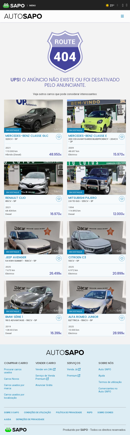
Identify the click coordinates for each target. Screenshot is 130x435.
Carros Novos (11, 379)
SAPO (84, 429)
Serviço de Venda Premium (45, 377)
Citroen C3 (93, 259)
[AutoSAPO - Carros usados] (23, 16)
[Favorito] (59, 137)
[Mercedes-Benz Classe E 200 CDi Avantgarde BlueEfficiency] (96, 116)
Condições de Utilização (37, 412)
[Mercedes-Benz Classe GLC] (33, 116)
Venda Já (73, 369)
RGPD (89, 412)
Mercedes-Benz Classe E (93, 138)
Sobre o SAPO (11, 412)
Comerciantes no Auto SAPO (108, 390)
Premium (73, 375)
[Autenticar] (122, 5)
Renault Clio (30, 199)
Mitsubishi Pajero (93, 199)
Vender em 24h (45, 369)
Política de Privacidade (69, 412)
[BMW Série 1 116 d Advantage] (33, 297)
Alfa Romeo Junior (93, 318)
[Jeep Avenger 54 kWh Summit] (33, 237)
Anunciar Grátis (44, 385)
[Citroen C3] (96, 237)
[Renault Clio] (33, 178)
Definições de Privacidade (30, 419)
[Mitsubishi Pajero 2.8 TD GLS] (96, 178)
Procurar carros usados (12, 371)
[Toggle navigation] (122, 16)
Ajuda (102, 375)
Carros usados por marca (14, 387)
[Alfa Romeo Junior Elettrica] (96, 297)
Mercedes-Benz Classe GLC (30, 137)
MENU (32, 5)
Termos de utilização (110, 382)
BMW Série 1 (30, 318)
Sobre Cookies (105, 412)
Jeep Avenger (30, 259)
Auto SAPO (105, 369)
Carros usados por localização (14, 396)
